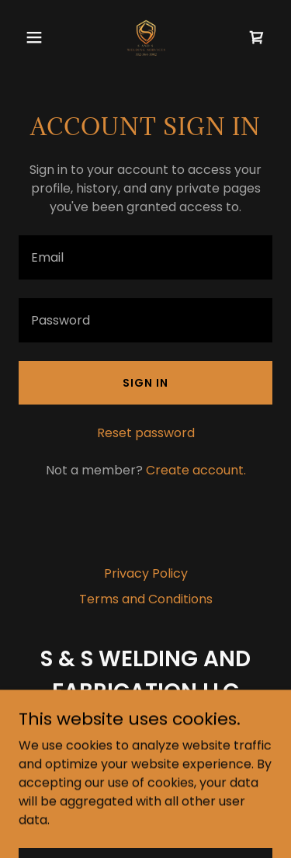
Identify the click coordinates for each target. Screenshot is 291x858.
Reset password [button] (146, 433)
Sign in (145, 383)
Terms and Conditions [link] (146, 599)
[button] (38, 37)
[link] (145, 37)
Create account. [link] (196, 470)
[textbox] (145, 257)
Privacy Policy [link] (146, 573)
